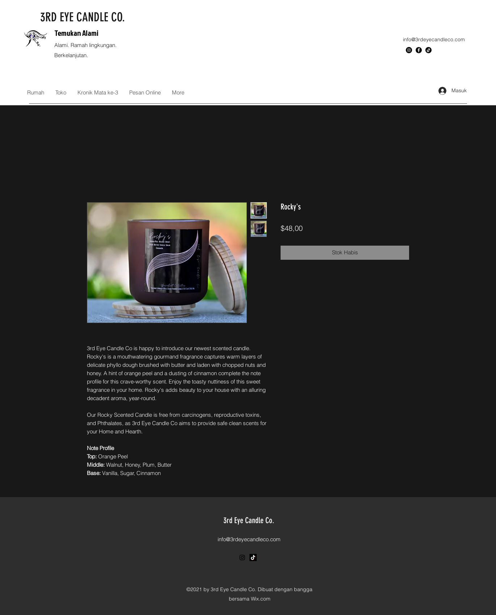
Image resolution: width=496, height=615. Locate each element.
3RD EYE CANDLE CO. (82, 17)
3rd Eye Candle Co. (248, 520)
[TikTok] (428, 50)
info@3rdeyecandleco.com (434, 39)
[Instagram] (409, 50)
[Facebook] (419, 50)
